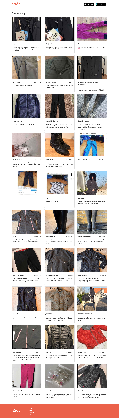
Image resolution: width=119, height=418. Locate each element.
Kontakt (30, 409)
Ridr (16, 3)
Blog (29, 414)
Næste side (15, 403)
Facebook (30, 410)
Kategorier (31, 412)
